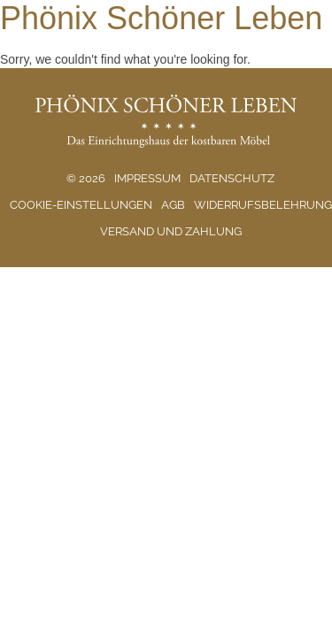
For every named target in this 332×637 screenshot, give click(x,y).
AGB (173, 204)
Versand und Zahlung (171, 231)
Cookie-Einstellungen (81, 204)
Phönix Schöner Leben (161, 18)
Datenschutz (231, 178)
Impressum (147, 178)
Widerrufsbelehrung (263, 204)
